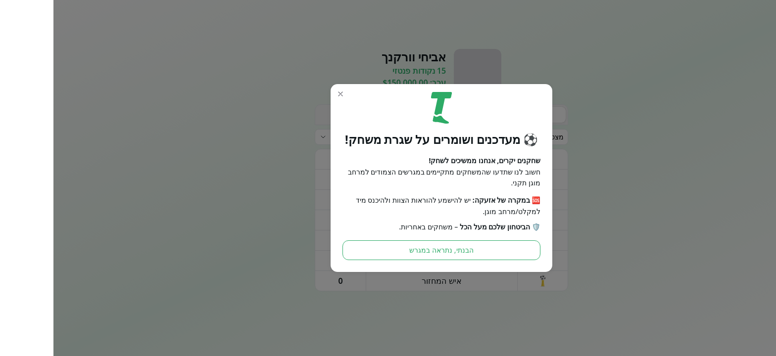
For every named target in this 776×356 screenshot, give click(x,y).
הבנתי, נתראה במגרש (388, 250)
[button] (287, 94)
